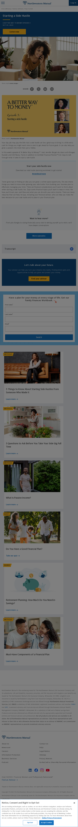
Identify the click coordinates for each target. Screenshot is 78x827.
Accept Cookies (46, 822)
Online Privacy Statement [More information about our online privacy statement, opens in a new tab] (52, 818)
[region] (39, 813)
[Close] (74, 802)
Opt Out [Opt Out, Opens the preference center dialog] (30, 822)
